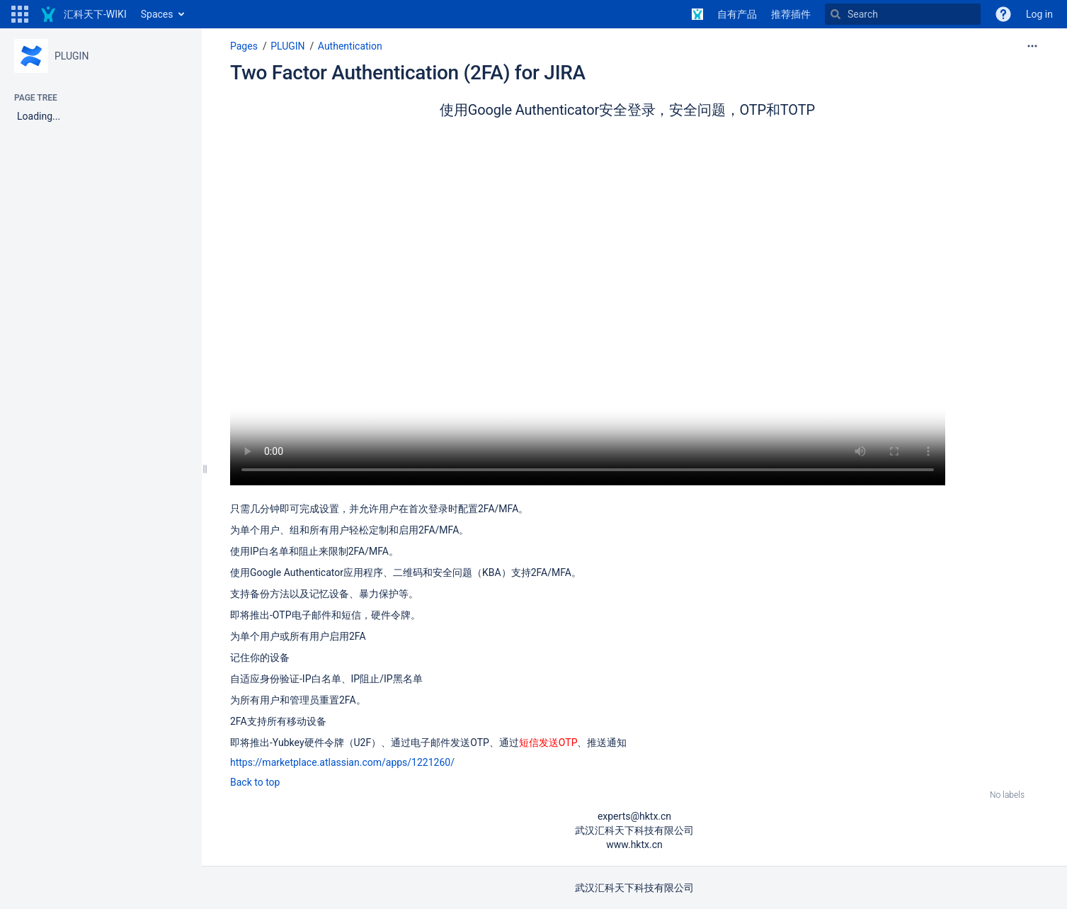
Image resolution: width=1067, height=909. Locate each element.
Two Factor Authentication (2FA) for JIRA (408, 72)
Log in (1039, 14)
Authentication (350, 46)
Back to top (255, 782)
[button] (20, 14)
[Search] (903, 14)
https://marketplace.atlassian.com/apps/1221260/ (342, 762)
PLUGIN (72, 56)
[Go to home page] (83, 14)
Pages (244, 46)
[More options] (1032, 46)
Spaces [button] (157, 14)
